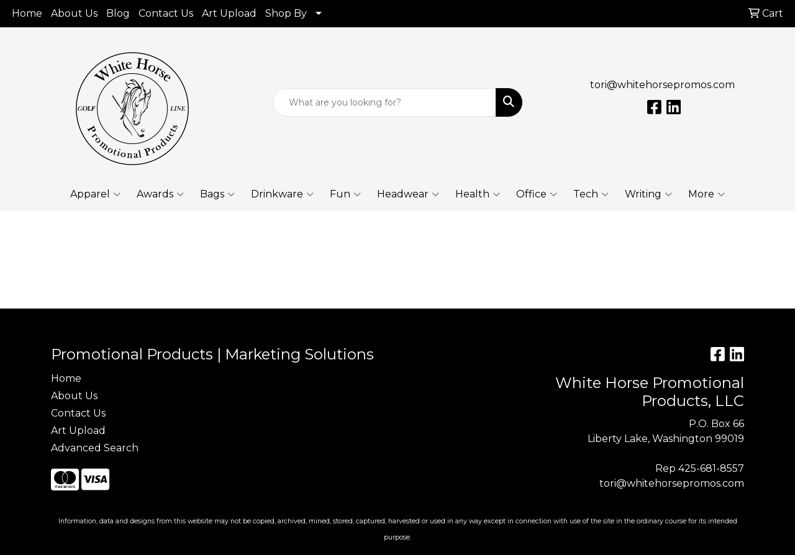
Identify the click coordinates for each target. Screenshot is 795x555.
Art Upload (229, 13)
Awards (160, 194)
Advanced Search (95, 448)
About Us (74, 13)
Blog (118, 13)
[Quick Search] (385, 102)
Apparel (95, 194)
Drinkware (282, 194)
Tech (591, 194)
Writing (648, 194)
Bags (217, 194)
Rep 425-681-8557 (699, 468)
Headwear (408, 194)
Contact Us (166, 13)
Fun (345, 194)
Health (477, 194)
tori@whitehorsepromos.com (662, 85)
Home (27, 13)
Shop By (286, 13)
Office (536, 194)
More (706, 194)
